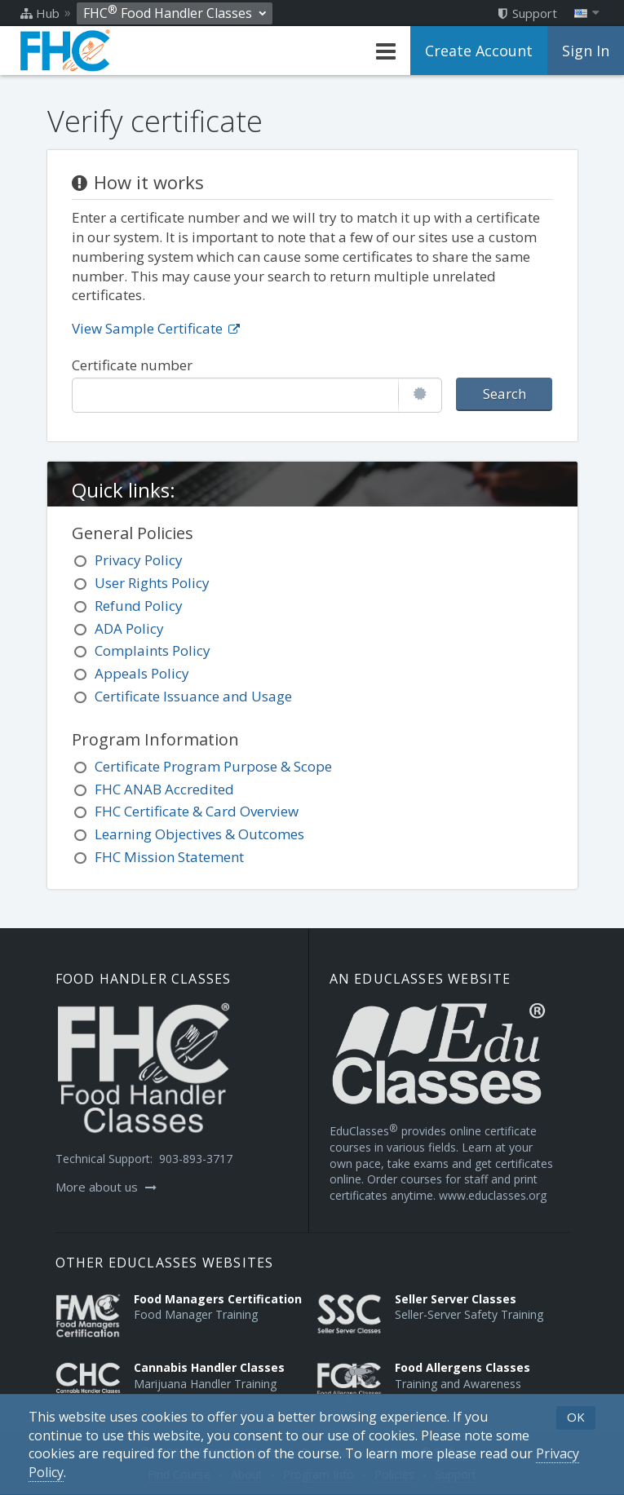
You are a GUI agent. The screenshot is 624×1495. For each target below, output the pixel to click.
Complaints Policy (152, 650)
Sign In (585, 50)
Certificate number (132, 365)
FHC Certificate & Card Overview (197, 811)
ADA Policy (129, 628)
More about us (106, 1187)
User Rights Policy (152, 582)
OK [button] (576, 1417)
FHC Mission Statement (169, 856)
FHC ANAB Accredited (164, 789)
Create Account (479, 50)
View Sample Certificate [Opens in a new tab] (156, 328)
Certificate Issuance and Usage (193, 696)
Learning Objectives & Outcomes (199, 834)
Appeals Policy (142, 673)
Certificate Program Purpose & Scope (213, 766)
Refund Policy (139, 605)
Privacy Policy (139, 560)
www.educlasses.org (493, 1195)
